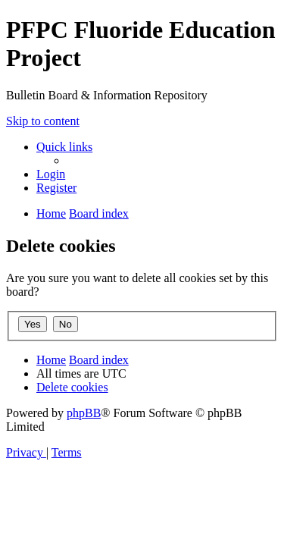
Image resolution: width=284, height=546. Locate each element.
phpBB (84, 412)
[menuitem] (50, 174)
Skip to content (43, 121)
